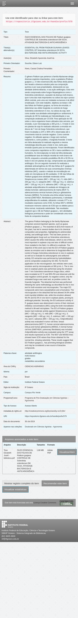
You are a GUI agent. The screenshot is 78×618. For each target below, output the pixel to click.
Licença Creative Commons (44, 503)
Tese (27, 32)
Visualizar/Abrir (67, 452)
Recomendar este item (55, 483)
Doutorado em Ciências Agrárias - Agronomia (43, 427)
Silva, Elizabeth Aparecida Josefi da (39, 58)
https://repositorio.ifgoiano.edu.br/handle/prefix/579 (46, 416)
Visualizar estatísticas (15, 489)
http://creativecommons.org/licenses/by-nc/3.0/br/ (45, 411)
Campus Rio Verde (32, 392)
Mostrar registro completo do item (21, 483)
